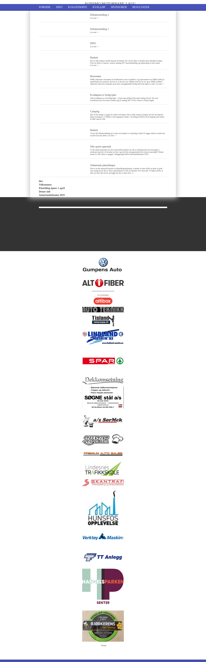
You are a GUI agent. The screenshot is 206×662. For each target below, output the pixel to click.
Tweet (103, 645)
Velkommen (45, 184)
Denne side (45, 191)
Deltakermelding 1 (99, 29)
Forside (44, 7)
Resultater (140, 7)
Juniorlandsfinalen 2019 (52, 195)
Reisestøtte (95, 76)
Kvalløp (99, 7)
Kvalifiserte (77, 7)
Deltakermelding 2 (99, 14)
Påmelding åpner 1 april (52, 188)
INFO (93, 43)
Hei (41, 181)
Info (59, 7)
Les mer (94, 18)
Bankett (94, 57)
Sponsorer (119, 7)
